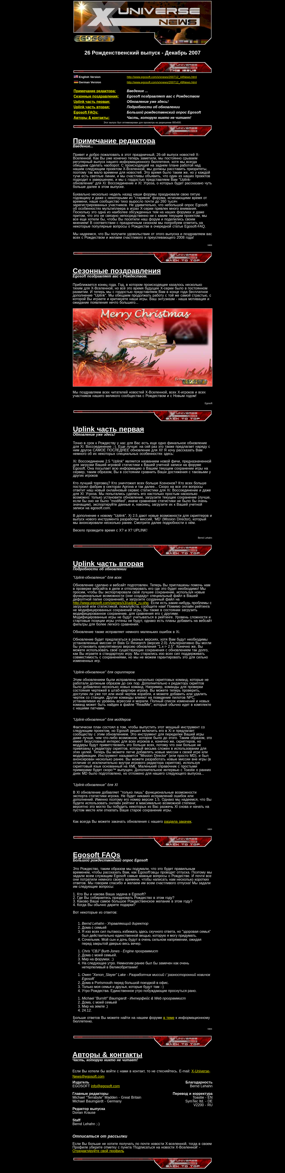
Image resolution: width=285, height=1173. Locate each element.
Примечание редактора (114, 141)
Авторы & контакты (107, 1055)
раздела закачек (177, 821)
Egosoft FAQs (96, 855)
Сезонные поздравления (117, 271)
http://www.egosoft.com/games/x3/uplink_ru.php (111, 603)
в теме (168, 1018)
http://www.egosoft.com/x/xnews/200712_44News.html (162, 77)
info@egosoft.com (105, 1086)
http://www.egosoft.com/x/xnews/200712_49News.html (162, 82)
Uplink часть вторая (108, 564)
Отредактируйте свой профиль (98, 1151)
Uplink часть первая (108, 429)
